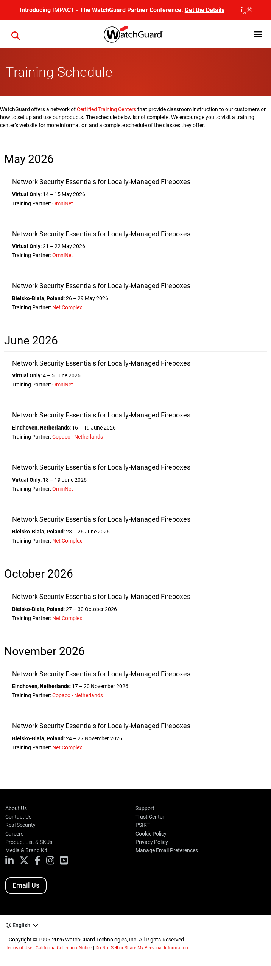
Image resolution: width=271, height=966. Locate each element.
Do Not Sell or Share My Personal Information (141, 947)
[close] (246, 10)
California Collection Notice (64, 947)
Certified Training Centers (106, 109)
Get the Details (204, 10)
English (21, 925)
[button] (258, 34)
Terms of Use (19, 947)
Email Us (25, 885)
